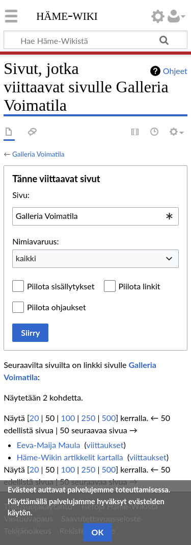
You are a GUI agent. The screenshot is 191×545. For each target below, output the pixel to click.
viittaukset (105, 445)
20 (34, 418)
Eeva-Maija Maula (48, 445)
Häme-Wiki (67, 15)
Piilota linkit (139, 286)
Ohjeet (175, 71)
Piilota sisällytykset (60, 286)
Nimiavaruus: (35, 241)
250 (88, 418)
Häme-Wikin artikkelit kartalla (70, 457)
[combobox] (95, 216)
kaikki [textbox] (26, 258)
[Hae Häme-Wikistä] (95, 39)
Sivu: (21, 195)
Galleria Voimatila (38, 154)
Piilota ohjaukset (56, 307)
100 (68, 418)
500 (108, 418)
